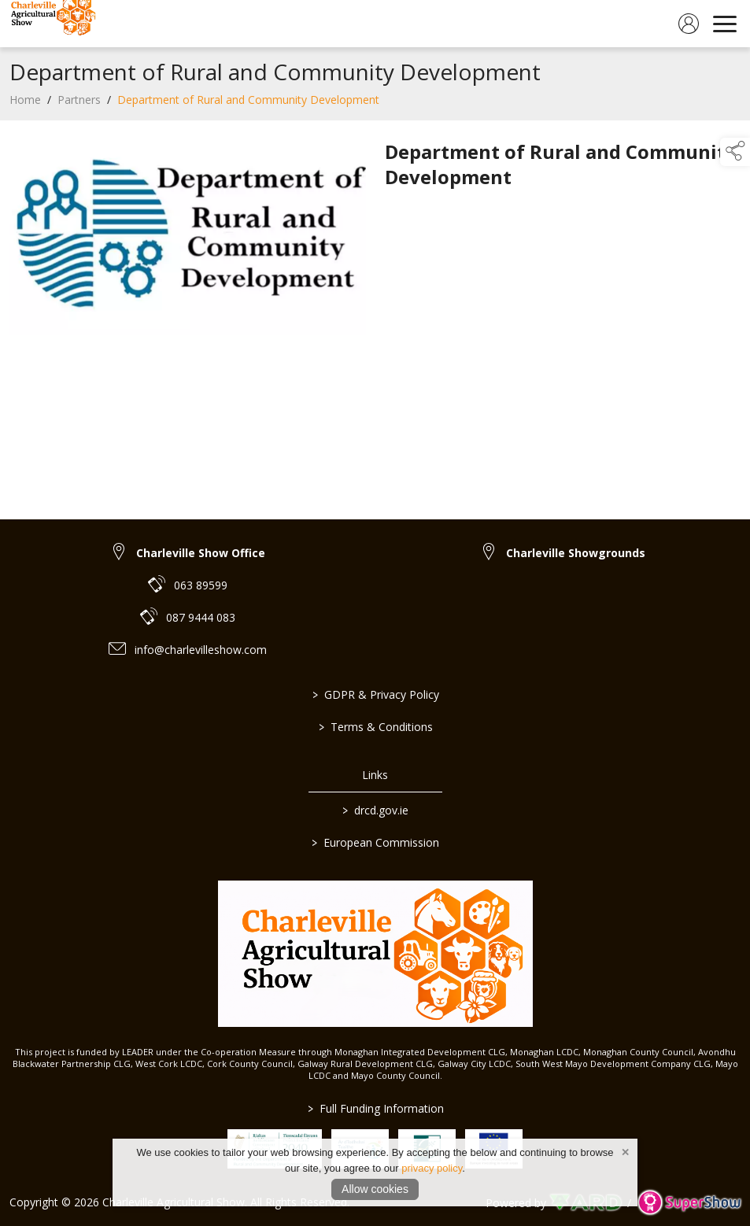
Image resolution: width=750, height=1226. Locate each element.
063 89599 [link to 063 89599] (200, 585)
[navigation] (725, 23)
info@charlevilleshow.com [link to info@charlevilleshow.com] (201, 649)
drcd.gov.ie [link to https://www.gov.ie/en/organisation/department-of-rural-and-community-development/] (375, 810)
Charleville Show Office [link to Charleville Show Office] (200, 552)
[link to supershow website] (689, 1202)
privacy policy (431, 1168)
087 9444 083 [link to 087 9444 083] (200, 617)
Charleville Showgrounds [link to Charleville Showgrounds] (575, 552)
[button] (735, 152)
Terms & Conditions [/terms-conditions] (375, 727)
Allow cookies (375, 1189)
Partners (79, 104)
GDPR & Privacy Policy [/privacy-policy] (375, 694)
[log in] (688, 23)
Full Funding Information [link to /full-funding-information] (375, 1108)
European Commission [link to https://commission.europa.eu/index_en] (375, 842)
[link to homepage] (51, 23)
